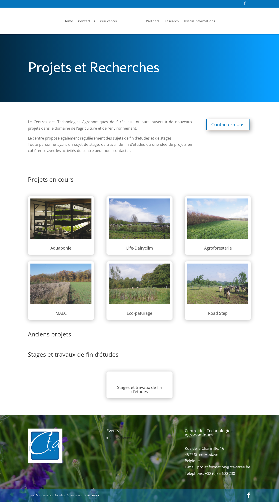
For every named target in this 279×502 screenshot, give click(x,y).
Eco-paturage (139, 308)
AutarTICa (93, 495)
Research (171, 21)
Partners (152, 21)
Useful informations (199, 21)
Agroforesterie (218, 243)
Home (68, 21)
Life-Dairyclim (139, 243)
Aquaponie (61, 243)
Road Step (218, 308)
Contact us (86, 21)
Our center (108, 21)
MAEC (61, 308)
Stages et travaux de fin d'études (139, 388)
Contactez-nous (227, 124)
